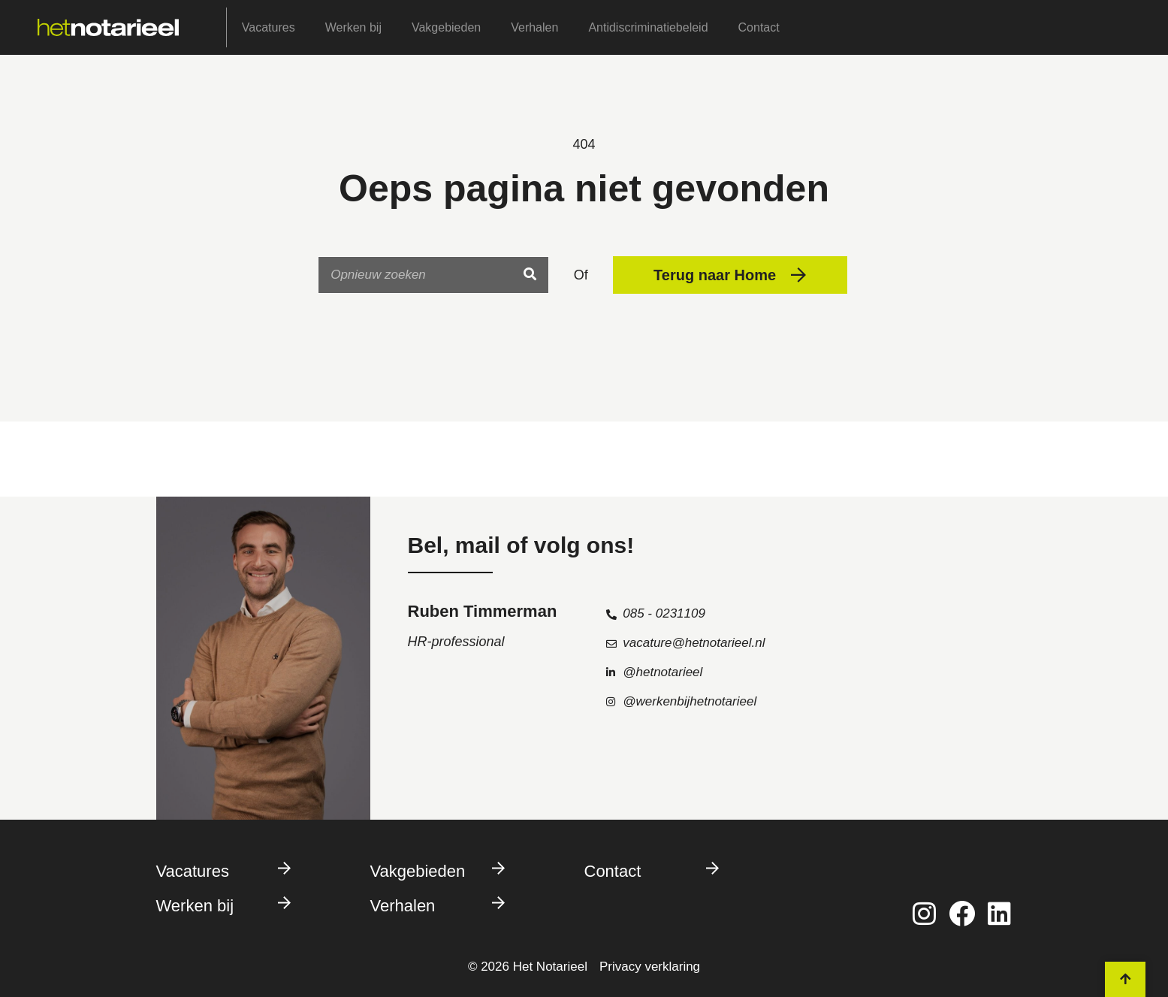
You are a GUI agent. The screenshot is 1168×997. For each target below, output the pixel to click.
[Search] (529, 275)
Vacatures (268, 27)
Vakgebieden (446, 27)
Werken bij (353, 27)
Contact (759, 27)
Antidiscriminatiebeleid (648, 27)
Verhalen (534, 27)
